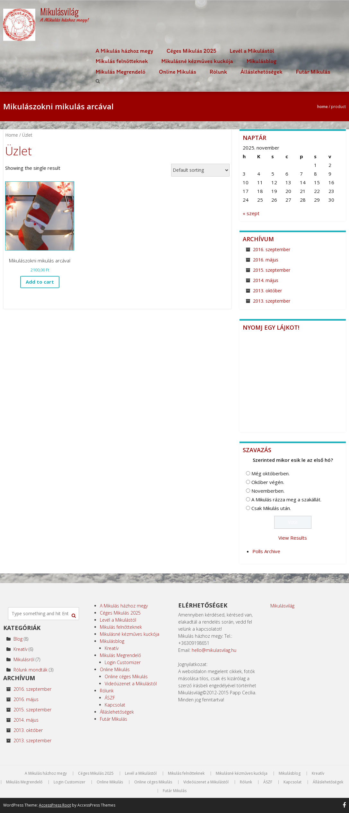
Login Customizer (123, 662)
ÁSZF (110, 698)
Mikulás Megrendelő (120, 71)
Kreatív (20, 649)
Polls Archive (266, 551)
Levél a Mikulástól (252, 50)
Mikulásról (23, 659)
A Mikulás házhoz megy (124, 50)
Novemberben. (267, 491)
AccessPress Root (55, 805)
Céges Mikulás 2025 (191, 50)
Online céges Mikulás (126, 676)
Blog (17, 639)
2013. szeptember (271, 301)
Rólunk (218, 71)
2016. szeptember (271, 249)
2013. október (267, 291)
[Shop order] (200, 170)
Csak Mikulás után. (271, 508)
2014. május (265, 280)
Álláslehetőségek (261, 71)
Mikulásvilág (282, 606)
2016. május (265, 260)
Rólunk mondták (30, 670)
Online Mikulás (177, 71)
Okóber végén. (267, 482)
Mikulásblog (261, 61)
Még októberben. (270, 473)
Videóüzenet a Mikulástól (131, 684)
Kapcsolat (115, 705)
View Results (292, 537)
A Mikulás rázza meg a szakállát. (286, 499)
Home (322, 106)
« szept (251, 213)
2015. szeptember (271, 270)
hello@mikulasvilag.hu (214, 650)
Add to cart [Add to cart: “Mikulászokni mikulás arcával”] (40, 282)
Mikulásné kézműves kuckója (197, 61)
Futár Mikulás (313, 71)
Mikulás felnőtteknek (122, 61)
